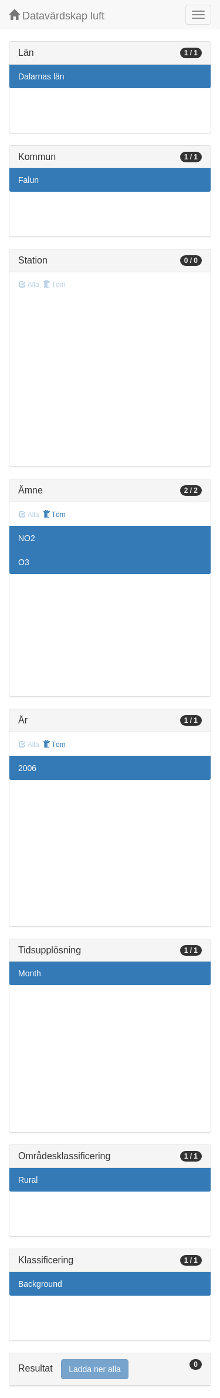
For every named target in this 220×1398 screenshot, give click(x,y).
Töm (54, 515)
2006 (27, 768)
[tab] (110, 1369)
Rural (28, 1180)
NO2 (26, 538)
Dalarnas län (41, 76)
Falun (28, 180)
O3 (23, 562)
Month (29, 973)
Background (40, 1284)
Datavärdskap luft (56, 15)
